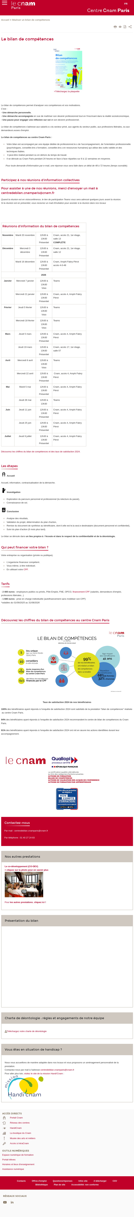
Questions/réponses (62, 1181)
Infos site (83, 1181)
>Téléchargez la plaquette (67, 91)
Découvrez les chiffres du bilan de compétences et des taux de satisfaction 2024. (40, 451)
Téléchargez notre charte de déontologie (26, 1031)
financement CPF (81, 591)
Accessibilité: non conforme (85, 1185)
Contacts (21, 1181)
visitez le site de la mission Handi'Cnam (43, 1073)
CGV (115, 1181)
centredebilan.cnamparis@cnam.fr (27, 193)
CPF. (26, 569)
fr (126, 3)
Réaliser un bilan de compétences (31, 20)
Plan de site (59, 1185)
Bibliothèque (41, 1185)
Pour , (25, 902)
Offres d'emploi (39, 1181)
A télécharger (100, 1181)
